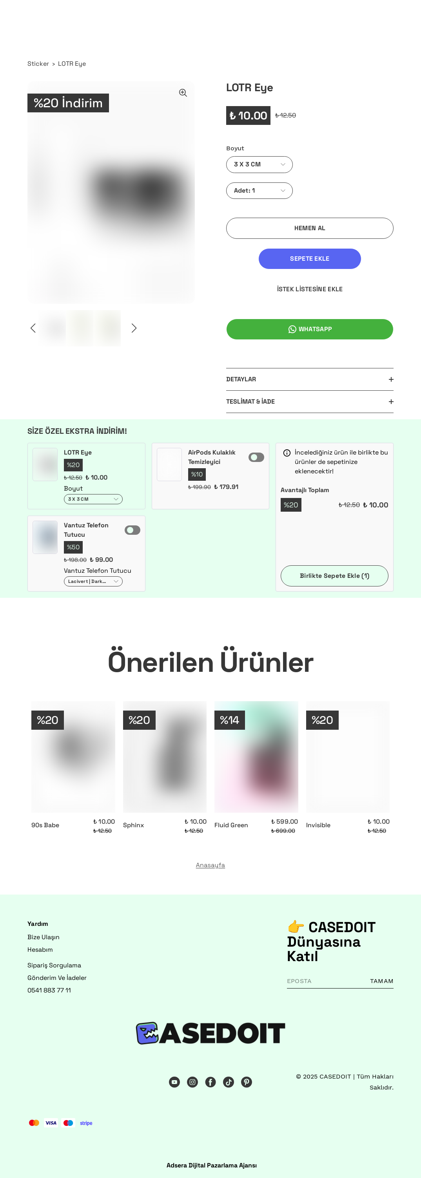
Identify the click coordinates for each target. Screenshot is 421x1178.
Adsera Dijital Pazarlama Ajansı (212, 1165)
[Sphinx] (165, 757)
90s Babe (45, 825)
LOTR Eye (72, 64)
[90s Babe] (73, 757)
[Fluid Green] (256, 757)
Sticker (38, 64)
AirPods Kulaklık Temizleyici (212, 457)
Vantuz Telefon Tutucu (86, 530)
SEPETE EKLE (309, 258)
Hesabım (40, 949)
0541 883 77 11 (49, 990)
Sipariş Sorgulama (54, 965)
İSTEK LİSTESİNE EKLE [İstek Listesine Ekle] (310, 289)
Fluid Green (231, 825)
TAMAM (382, 981)
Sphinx (133, 825)
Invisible (318, 825)
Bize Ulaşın (43, 937)
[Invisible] (348, 757)
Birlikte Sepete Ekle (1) (334, 576)
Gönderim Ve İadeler (57, 978)
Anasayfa (210, 865)
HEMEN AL (309, 228)
